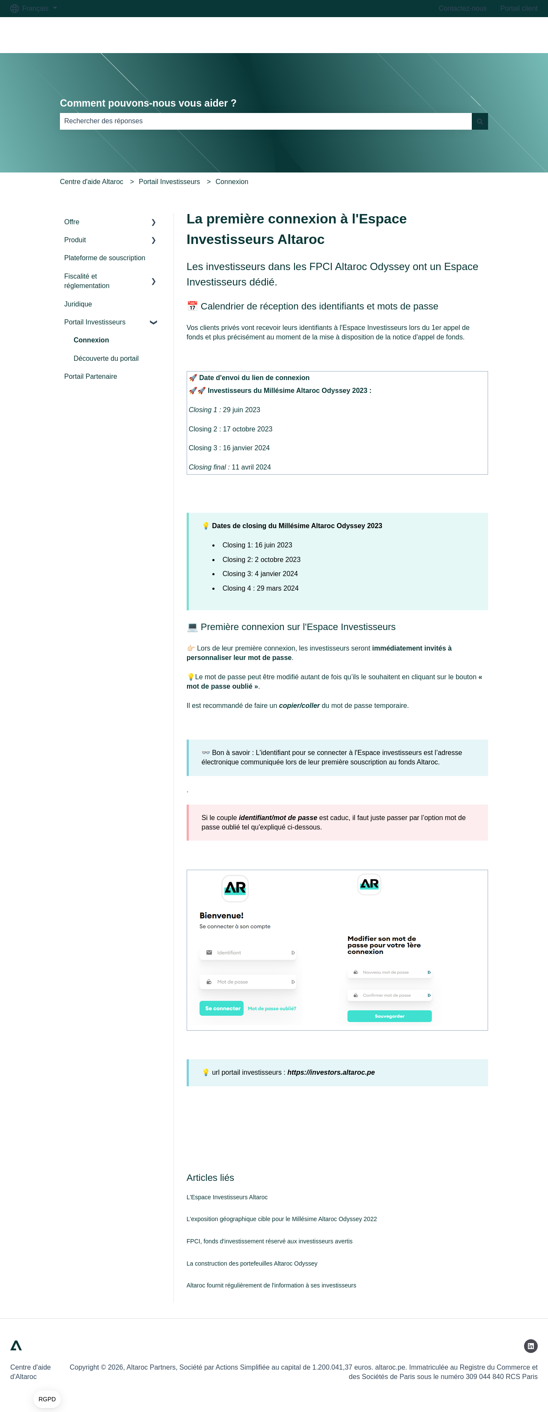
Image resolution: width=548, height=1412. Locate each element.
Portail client (519, 8)
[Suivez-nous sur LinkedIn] (531, 1346)
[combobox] (266, 121)
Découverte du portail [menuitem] (106, 358)
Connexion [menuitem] (91, 340)
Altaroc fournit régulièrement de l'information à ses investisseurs (271, 1285)
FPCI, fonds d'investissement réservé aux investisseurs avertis (270, 1241)
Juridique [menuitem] (78, 304)
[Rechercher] (480, 121)
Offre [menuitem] (71, 222)
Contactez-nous (463, 8)
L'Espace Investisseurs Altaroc (227, 1197)
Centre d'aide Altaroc (91, 181)
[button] (47, 1400)
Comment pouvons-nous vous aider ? (148, 103)
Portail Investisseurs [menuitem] (94, 322)
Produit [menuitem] (75, 240)
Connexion (232, 181)
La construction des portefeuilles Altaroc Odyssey (252, 1263)
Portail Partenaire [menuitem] (90, 376)
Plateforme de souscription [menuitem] (104, 258)
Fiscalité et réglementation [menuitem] (87, 281)
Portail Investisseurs (169, 181)
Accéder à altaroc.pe (497, 35)
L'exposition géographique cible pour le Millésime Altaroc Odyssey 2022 (282, 1219)
